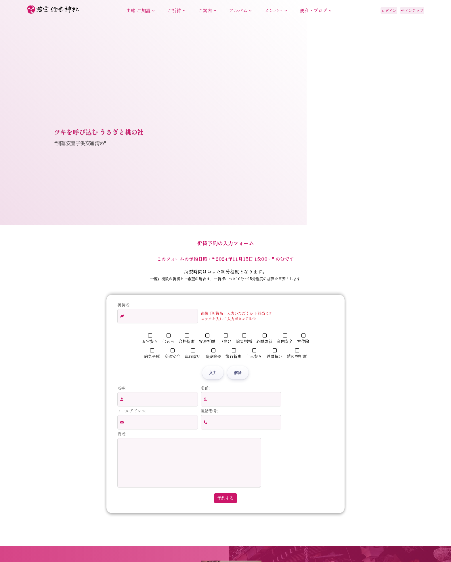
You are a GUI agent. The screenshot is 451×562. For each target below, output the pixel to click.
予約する (225, 506)
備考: (121, 434)
